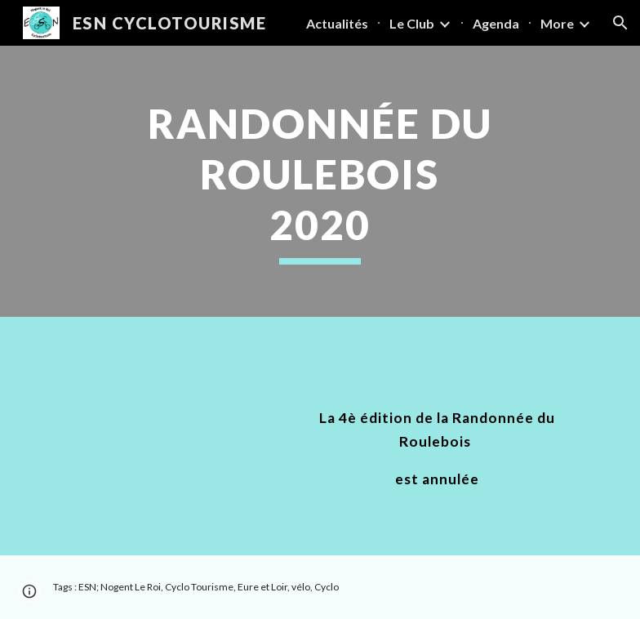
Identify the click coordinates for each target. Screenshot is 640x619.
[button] (620, 22)
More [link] (557, 23)
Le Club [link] (411, 23)
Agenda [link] (496, 23)
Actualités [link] (337, 23)
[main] (320, 181)
